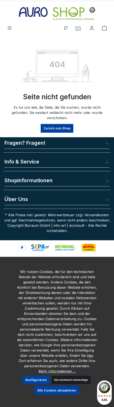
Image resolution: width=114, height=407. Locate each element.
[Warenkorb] (104, 28)
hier (90, 355)
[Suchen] (65, 27)
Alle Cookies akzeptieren (56, 390)
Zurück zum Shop (57, 128)
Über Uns (16, 199)
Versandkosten (96, 215)
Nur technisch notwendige (71, 379)
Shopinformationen (28, 180)
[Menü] (9, 27)
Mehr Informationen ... (57, 371)
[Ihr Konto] (92, 28)
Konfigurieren (36, 380)
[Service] (78, 28)
